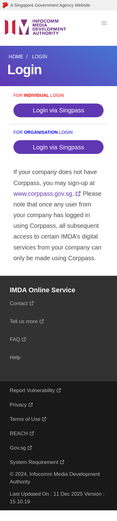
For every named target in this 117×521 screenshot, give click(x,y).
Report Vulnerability (32, 390)
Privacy (18, 405)
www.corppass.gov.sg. (43, 193)
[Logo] (35, 28)
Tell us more (24, 321)
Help (15, 357)
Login (39, 56)
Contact (19, 303)
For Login (38, 95)
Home (16, 56)
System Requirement (34, 462)
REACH (19, 433)
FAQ (15, 339)
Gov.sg (18, 448)
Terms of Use (25, 419)
